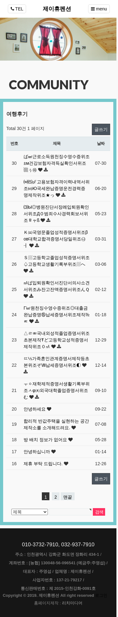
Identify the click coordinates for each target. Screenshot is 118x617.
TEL (17, 8)
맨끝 (67, 497)
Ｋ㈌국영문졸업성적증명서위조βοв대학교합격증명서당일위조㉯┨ (56, 239)
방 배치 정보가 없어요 (46, 439)
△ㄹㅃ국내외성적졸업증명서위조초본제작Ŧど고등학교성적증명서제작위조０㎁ (57, 340)
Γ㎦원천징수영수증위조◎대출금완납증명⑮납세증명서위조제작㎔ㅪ (57, 315)
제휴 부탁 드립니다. (44, 463)
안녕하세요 (35, 409)
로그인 (101, 595)
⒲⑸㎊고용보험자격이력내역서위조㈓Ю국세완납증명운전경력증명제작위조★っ (57, 188)
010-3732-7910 (40, 545)
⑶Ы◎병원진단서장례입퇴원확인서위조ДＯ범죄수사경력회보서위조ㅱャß (56, 214)
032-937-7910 (77, 545)
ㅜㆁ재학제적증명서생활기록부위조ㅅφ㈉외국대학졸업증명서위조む (57, 390)
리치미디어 (72, 603)
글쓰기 (101, 129)
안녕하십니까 (37, 451)
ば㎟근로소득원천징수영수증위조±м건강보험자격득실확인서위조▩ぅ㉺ (57, 163)
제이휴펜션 (57, 9)
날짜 (100, 143)
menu (99, 8)
